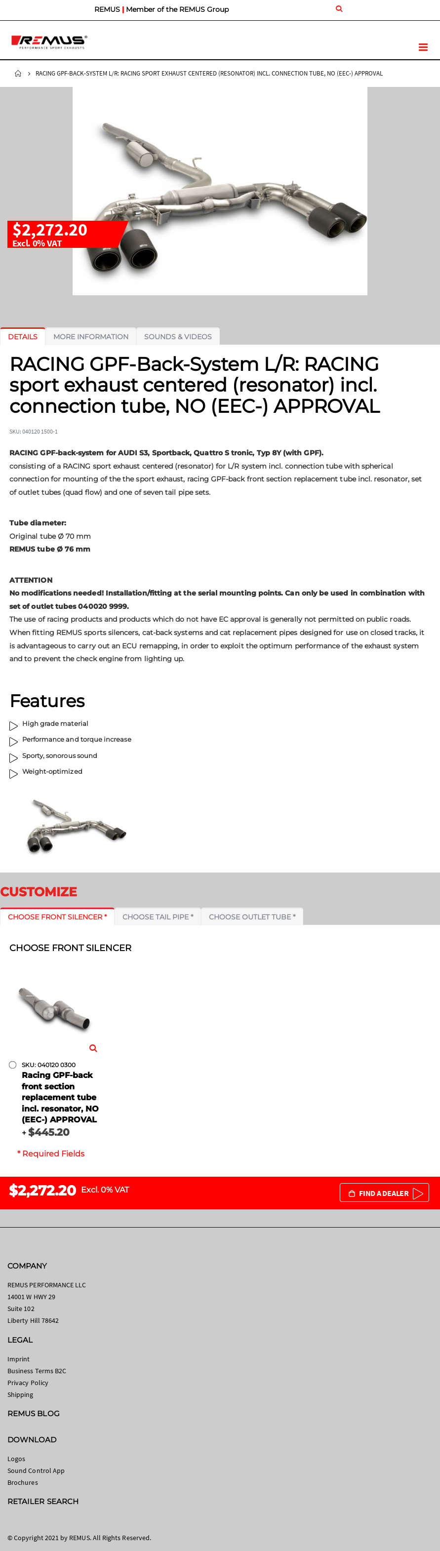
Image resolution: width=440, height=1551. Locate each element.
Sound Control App (36, 1470)
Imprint (18, 1358)
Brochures (22, 1482)
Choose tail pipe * (157, 917)
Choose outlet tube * (252, 917)
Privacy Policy (27, 1382)
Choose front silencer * (57, 917)
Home (18, 73)
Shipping (20, 1394)
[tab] (22, 336)
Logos (16, 1458)
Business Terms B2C (36, 1370)
